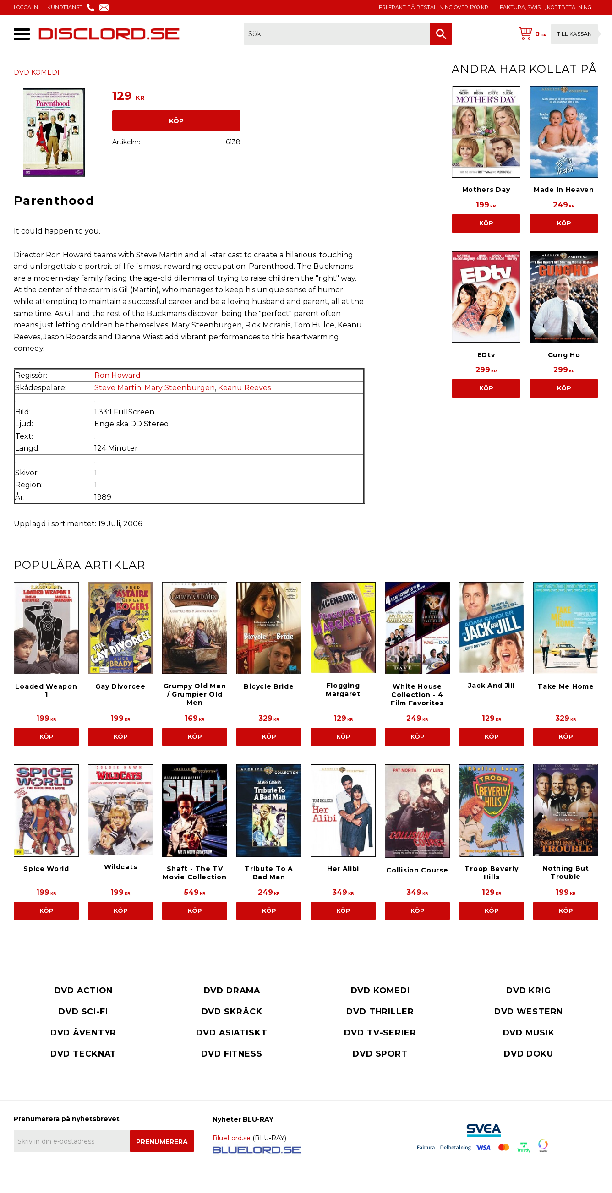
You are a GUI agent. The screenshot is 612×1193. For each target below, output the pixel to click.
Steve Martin (117, 387)
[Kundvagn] (556, 34)
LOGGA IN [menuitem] (26, 7)
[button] (22, 34)
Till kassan (574, 33)
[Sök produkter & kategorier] (337, 34)
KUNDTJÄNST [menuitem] (64, 7)
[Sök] (441, 34)
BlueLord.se (232, 1138)
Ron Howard (117, 375)
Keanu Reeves (244, 387)
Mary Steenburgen (179, 387)
